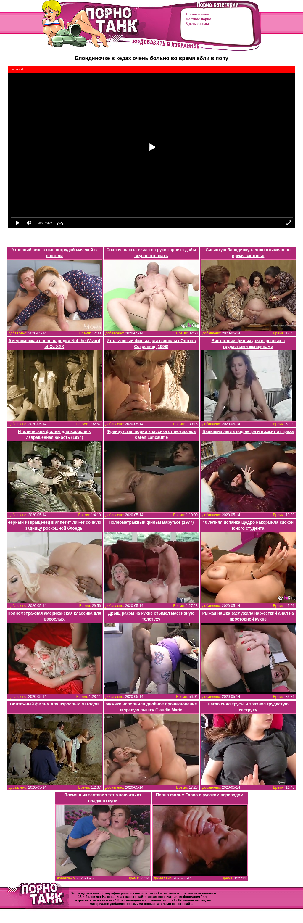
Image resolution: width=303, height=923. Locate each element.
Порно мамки (197, 14)
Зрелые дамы (197, 23)
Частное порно (198, 19)
